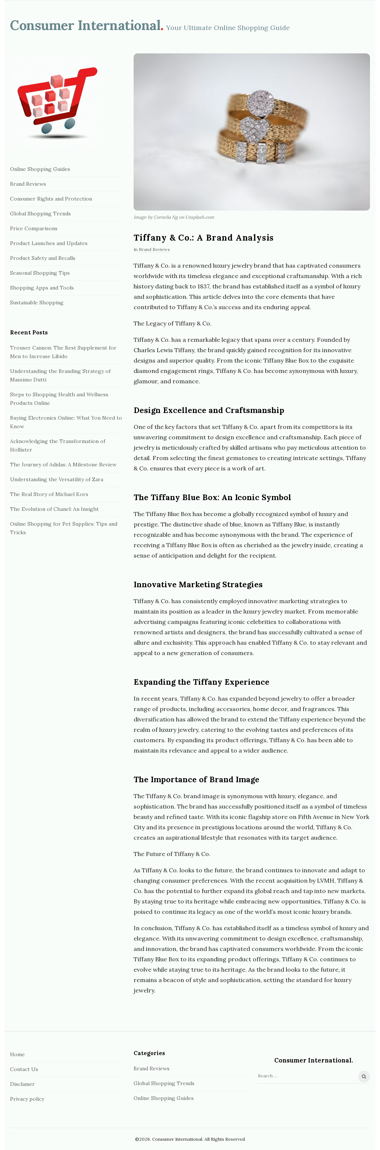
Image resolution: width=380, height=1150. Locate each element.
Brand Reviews (154, 249)
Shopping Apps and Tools (42, 287)
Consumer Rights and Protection (51, 198)
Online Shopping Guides (40, 169)
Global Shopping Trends (40, 213)
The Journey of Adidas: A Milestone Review (63, 464)
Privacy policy (27, 1099)
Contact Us (24, 1069)
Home (17, 1054)
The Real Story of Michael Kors (49, 494)
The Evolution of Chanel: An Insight (54, 509)
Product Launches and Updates (49, 243)
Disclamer (22, 1084)
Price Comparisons (34, 228)
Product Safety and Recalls (42, 258)
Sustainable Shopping (36, 302)
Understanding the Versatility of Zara (56, 479)
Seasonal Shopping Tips (40, 273)
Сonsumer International (85, 25)
